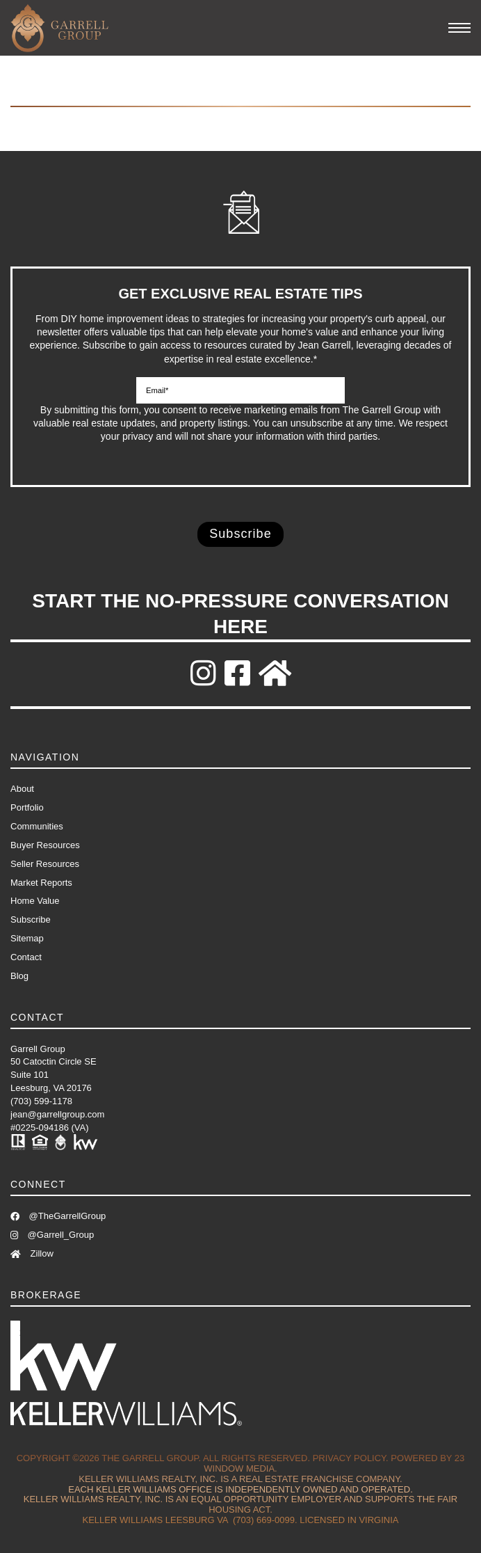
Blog (19, 976)
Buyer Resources (45, 845)
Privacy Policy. (351, 1458)
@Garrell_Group (52, 1234)
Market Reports (41, 882)
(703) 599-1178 (41, 1101)
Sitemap (27, 938)
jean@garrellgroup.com (57, 1114)
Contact (26, 957)
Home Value (35, 900)
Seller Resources (44, 864)
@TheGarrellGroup (58, 1216)
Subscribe (30, 919)
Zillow (32, 1253)
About (22, 788)
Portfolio (27, 807)
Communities (36, 826)
